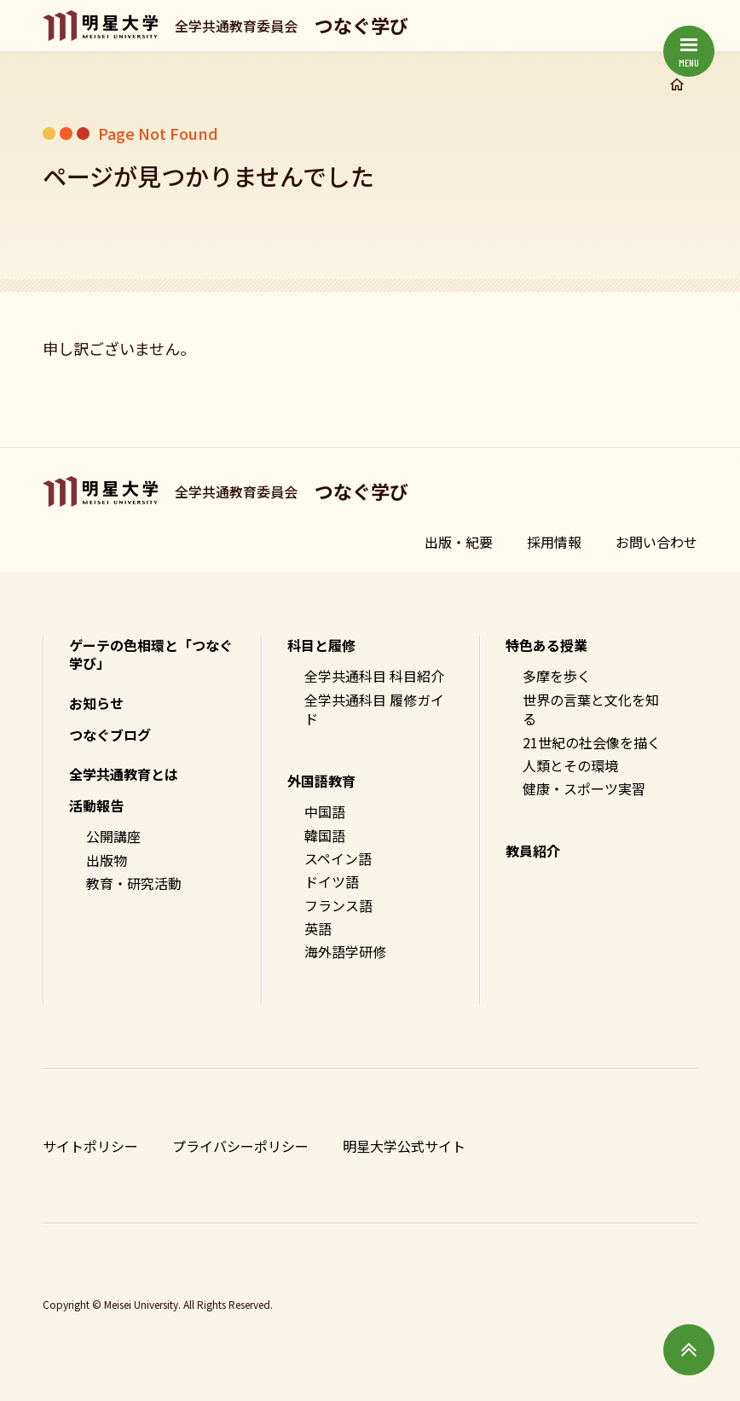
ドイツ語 (331, 881)
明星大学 (100, 25)
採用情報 (554, 542)
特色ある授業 (546, 645)
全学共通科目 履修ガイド (374, 709)
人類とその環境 (570, 765)
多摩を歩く (557, 675)
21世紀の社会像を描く (592, 742)
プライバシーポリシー (240, 1146)
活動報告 (96, 805)
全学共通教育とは (123, 774)
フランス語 (338, 905)
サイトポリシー (90, 1146)
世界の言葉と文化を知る (591, 709)
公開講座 (113, 836)
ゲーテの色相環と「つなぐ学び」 (151, 654)
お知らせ (96, 703)
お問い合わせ (656, 542)
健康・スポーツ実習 (584, 788)
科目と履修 (321, 645)
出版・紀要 (459, 542)
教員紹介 (533, 850)
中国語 (324, 811)
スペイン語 (338, 858)
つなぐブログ (110, 734)
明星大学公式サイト (404, 1146)
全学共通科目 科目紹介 (374, 675)
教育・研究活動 (134, 883)
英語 (318, 928)
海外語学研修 (345, 951)
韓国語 (324, 835)
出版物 (106, 860)
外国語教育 (321, 780)
